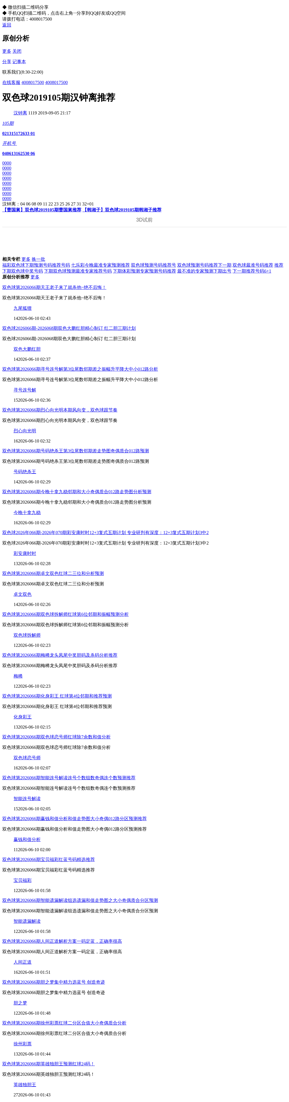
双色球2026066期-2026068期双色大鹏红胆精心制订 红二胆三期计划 (69, 328)
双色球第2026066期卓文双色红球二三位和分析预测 (53, 573)
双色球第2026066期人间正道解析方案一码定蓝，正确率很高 (62, 941)
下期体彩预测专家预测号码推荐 (144, 271)
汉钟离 (20, 112)
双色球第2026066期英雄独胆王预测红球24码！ (48, 1063)
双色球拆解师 (27, 635)
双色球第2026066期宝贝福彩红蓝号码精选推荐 (48, 859)
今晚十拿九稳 (27, 512)
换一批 (38, 259)
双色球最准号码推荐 (253, 265)
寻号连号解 (25, 390)
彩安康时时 (25, 553)
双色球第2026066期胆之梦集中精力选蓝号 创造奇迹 (53, 982)
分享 (6, 61)
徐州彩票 (23, 1043)
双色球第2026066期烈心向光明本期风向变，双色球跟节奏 (59, 410)
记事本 (19, 61)
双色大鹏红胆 (27, 349)
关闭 (16, 51)
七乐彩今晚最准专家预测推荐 (100, 265)
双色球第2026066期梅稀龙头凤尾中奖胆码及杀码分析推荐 (59, 655)
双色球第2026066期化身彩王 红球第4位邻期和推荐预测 (57, 696)
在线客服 (11, 82)
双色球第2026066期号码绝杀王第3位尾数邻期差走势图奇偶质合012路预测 (75, 450)
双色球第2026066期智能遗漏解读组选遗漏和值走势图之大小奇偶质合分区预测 (80, 900)
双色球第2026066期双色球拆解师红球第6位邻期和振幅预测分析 (65, 614)
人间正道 (23, 962)
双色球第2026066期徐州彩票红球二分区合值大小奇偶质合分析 (64, 1023)
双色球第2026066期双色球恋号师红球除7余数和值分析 (56, 736)
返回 (6, 25)
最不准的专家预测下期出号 (204, 271)
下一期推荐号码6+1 (252, 271)
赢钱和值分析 (27, 839)
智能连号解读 (27, 798)
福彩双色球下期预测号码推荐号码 (36, 265)
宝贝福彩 (23, 880)
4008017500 (32, 82)
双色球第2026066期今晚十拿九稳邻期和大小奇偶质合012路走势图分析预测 (76, 491)
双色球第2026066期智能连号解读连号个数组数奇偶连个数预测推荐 (68, 777)
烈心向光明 (25, 430)
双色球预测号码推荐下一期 (204, 265)
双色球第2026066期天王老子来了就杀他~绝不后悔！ (54, 287)
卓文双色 (23, 594)
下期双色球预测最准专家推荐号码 (78, 271)
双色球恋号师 (27, 757)
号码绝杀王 (25, 471)
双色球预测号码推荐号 (153, 265)
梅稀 (18, 676)
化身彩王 (23, 716)
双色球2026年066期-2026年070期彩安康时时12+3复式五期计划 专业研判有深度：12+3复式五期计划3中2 (105, 532)
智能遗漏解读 (27, 921)
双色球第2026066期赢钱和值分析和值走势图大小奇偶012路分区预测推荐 (74, 818)
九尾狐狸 (23, 308)
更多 (6, 51)
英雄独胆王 (25, 1084)
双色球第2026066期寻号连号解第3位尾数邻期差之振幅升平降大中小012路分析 (80, 369)
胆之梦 (20, 1003)
